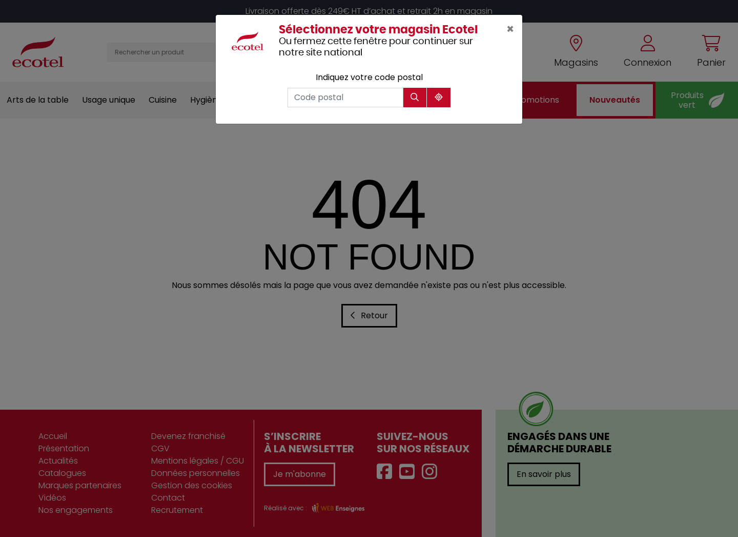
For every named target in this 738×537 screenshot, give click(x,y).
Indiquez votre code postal (369, 77)
